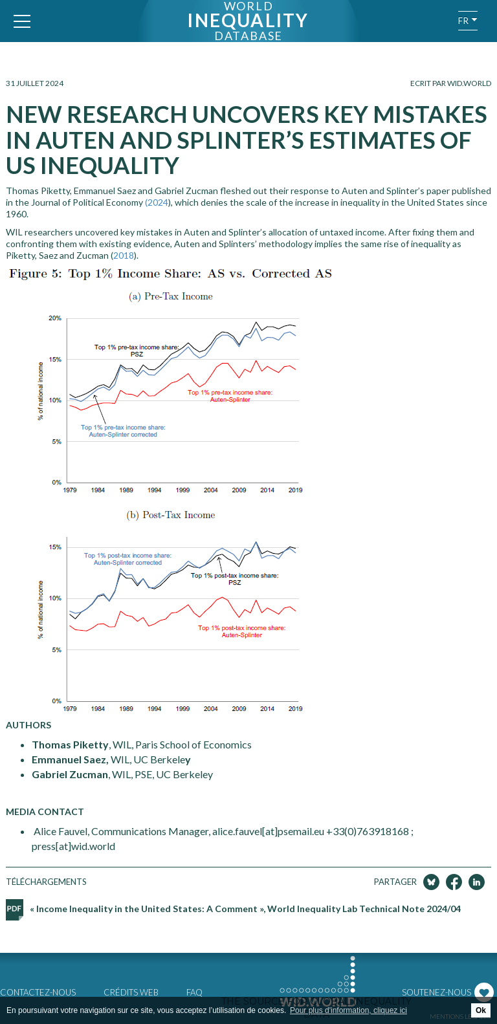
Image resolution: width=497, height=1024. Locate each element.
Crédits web (131, 992)
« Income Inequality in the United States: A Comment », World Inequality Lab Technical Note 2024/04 (245, 908)
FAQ (194, 992)
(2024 (156, 202)
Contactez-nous (38, 992)
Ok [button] (481, 1010)
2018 (123, 255)
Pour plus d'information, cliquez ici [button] (348, 1010)
